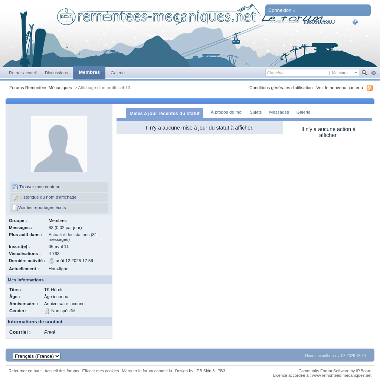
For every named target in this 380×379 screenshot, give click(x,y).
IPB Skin (203, 371)
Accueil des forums (62, 371)
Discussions (56, 72)
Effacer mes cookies (100, 371)
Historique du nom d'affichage (44, 197)
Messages (279, 112)
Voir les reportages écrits (39, 208)
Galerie (118, 72)
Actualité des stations (69, 234)
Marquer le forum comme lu (147, 371)
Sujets (256, 112)
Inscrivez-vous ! (319, 21)
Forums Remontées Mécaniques (40, 87)
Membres (89, 72)
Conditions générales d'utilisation (281, 87)
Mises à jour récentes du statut (165, 113)
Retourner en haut (25, 371)
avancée (373, 73)
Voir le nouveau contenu (340, 87)
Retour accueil (23, 72)
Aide (360, 22)
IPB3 (220, 371)
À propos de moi (226, 112)
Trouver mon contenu (36, 187)
